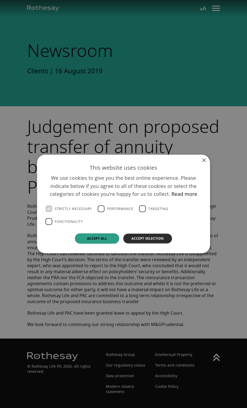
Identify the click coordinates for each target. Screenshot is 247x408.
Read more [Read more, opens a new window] (184, 194)
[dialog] (123, 204)
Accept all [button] (97, 238)
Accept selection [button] (147, 238)
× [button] (204, 161)
